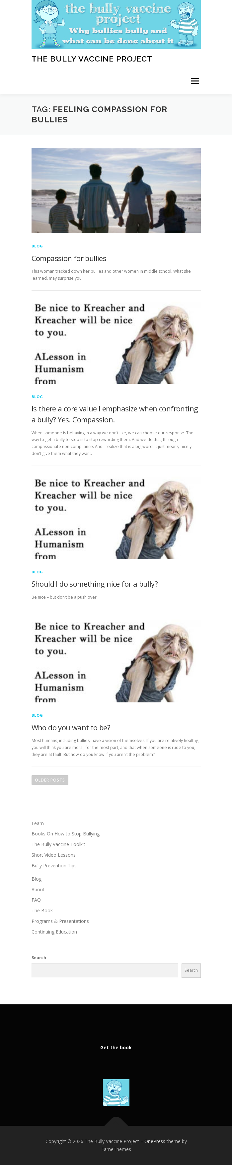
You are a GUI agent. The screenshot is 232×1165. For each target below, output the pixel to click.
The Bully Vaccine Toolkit (58, 844)
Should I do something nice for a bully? (95, 584)
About (38, 889)
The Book (42, 910)
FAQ (36, 900)
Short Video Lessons (54, 855)
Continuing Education (54, 932)
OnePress (154, 1141)
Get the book (116, 1047)
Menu (194, 81)
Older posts (50, 780)
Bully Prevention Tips (54, 865)
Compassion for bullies (69, 258)
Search (39, 957)
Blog (37, 245)
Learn (38, 823)
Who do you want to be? (71, 727)
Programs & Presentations (60, 921)
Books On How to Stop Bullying (66, 833)
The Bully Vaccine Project (92, 58)
